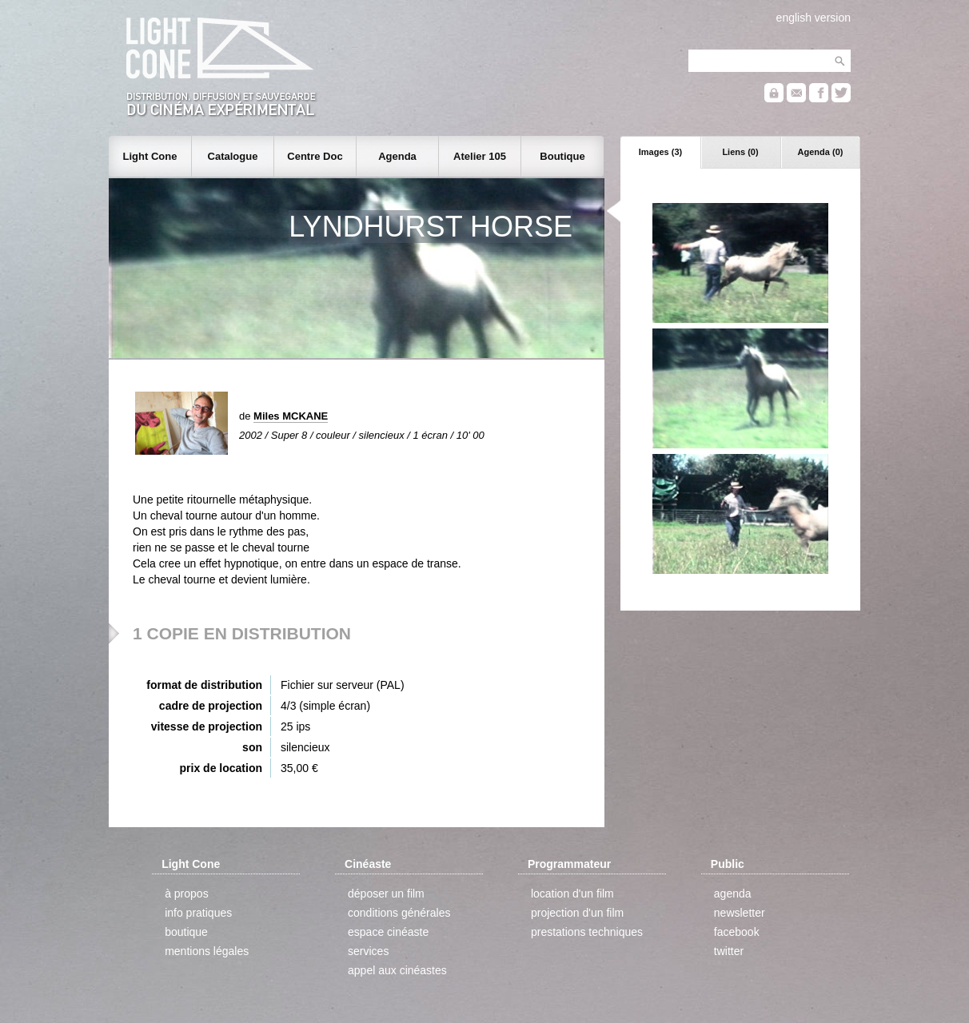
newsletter (739, 912)
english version (813, 17)
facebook (737, 931)
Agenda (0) (820, 152)
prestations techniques (587, 931)
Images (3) (660, 152)
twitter (729, 951)
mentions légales (207, 951)
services (368, 951)
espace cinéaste (388, 931)
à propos (186, 893)
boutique (186, 931)
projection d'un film (577, 912)
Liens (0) (740, 152)
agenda (733, 893)
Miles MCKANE (290, 416)
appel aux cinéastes (397, 970)
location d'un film (572, 893)
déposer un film (386, 893)
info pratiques (198, 912)
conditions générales (399, 912)
